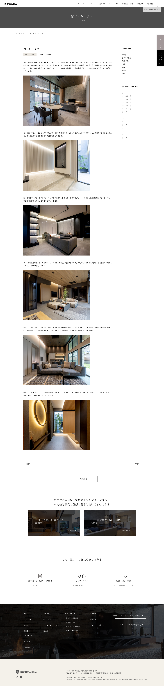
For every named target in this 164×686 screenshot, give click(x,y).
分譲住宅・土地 (127, 4)
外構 (123, 64)
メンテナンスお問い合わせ (130, 625)
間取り (124, 55)
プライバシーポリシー (98, 625)
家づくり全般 (126, 58)
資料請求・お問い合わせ (130, 615)
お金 (123, 73)
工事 (123, 67)
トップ (18, 33)
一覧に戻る (82, 479)
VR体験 (45, 631)
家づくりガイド (70, 613)
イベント (92, 4)
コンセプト (82, 4)
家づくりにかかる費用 (73, 626)
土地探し (125, 70)
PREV (137, 464)
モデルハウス (114, 4)
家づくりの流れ (71, 622)
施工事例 (102, 4)
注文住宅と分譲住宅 (72, 618)
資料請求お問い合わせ (160, 58)
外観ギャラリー (30, 636)
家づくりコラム (48, 619)
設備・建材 (125, 61)
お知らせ (46, 613)
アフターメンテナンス (51, 625)
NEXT (28, 464)
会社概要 (150, 4)
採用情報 (140, 4)
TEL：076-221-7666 (72, 673)
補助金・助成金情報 (72, 631)
